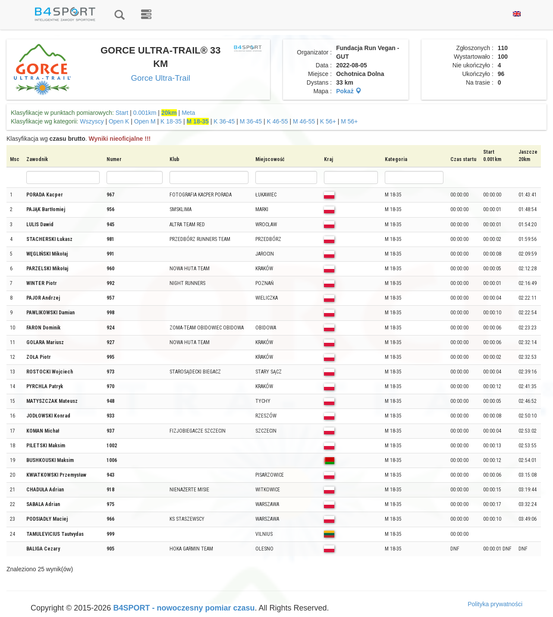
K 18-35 (171, 121)
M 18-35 (198, 121)
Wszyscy (92, 121)
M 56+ (349, 121)
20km (169, 112)
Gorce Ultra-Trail (160, 77)
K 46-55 (277, 121)
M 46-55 (304, 121)
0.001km (145, 112)
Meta (188, 112)
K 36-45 (224, 121)
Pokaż (348, 91)
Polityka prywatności (495, 604)
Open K (119, 121)
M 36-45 (251, 121)
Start (122, 112)
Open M (145, 121)
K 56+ (328, 121)
